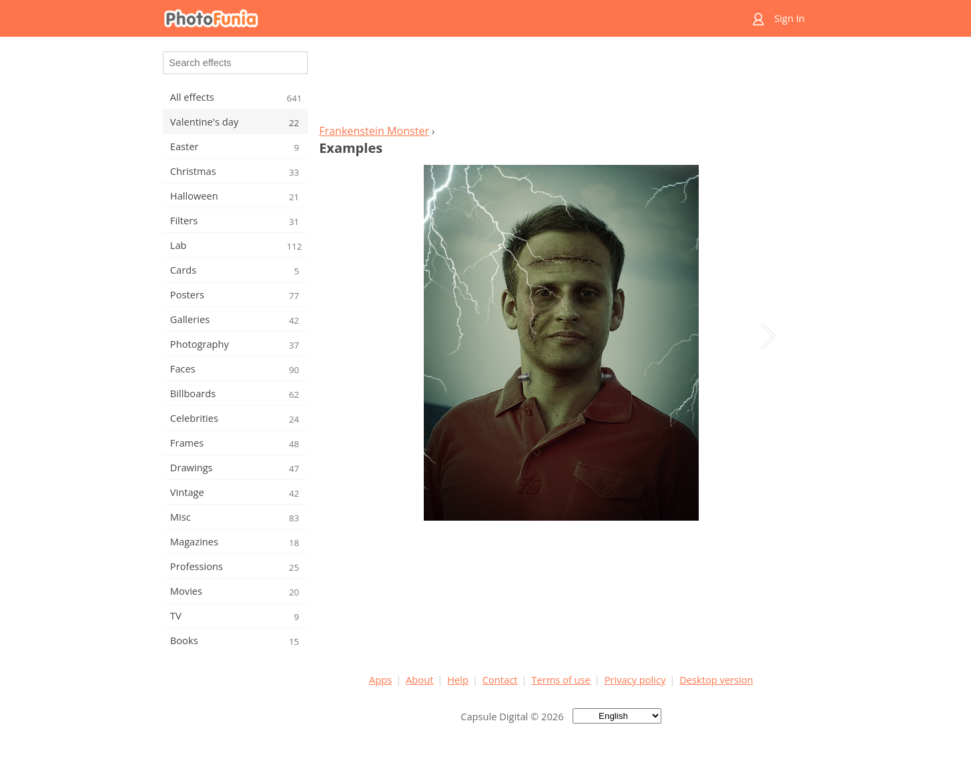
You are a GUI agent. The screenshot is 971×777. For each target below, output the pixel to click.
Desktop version (716, 679)
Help (457, 679)
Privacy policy (635, 679)
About (419, 679)
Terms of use (560, 679)
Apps (380, 679)
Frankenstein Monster (374, 130)
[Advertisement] (561, 84)
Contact (500, 679)
